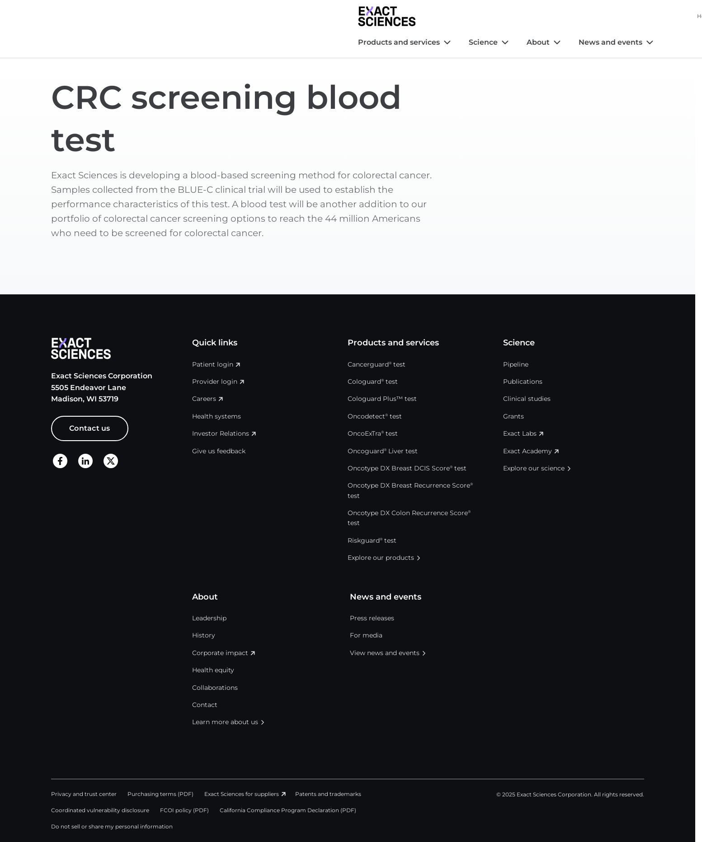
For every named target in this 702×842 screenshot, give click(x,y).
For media (366, 635)
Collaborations (215, 688)
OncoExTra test (373, 433)
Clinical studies (527, 399)
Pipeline (515, 364)
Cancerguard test (376, 364)
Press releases (372, 618)
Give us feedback (218, 451)
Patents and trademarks (328, 794)
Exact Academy (527, 451)
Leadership (209, 618)
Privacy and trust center (84, 794)
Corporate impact (220, 653)
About (231, 42)
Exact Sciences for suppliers (241, 794)
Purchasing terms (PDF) (160, 794)
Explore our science (534, 468)
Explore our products (381, 558)
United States (582, 16)
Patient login (212, 364)
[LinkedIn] (85, 461)
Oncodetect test (375, 416)
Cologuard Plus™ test (382, 399)
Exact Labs (520, 433)
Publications (522, 381)
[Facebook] (60, 461)
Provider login (214, 381)
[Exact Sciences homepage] (79, 16)
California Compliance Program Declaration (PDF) (288, 810)
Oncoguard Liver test (383, 451)
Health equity (213, 670)
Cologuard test (373, 381)
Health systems (411, 16)
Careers (520, 16)
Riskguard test (372, 540)
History (203, 635)
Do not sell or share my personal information (112, 826)
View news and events (384, 653)
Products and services (92, 42)
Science (176, 42)
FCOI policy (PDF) (184, 810)
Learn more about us (225, 722)
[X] (111, 461)
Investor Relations (467, 16)
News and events (303, 42)
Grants (513, 416)
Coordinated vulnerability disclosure (100, 810)
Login (633, 16)
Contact (204, 705)
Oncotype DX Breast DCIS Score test (407, 468)
